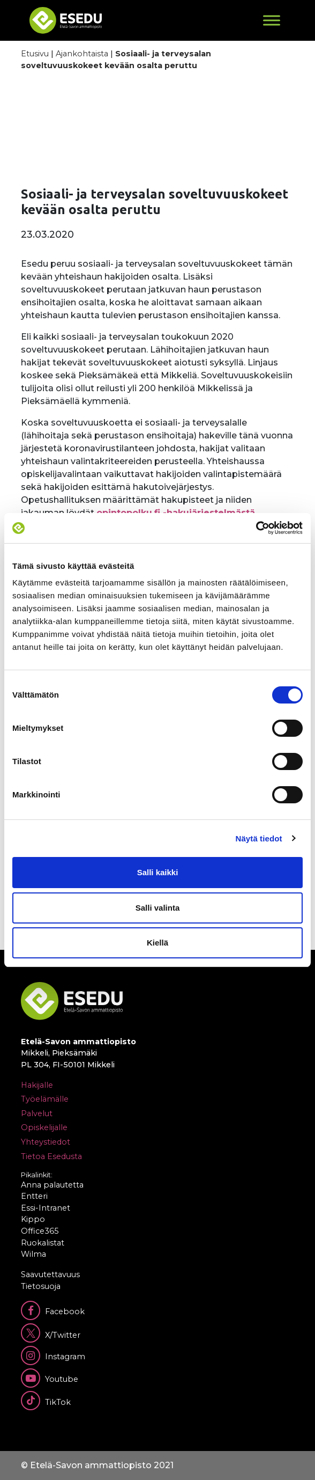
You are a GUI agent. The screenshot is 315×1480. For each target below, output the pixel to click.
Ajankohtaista (82, 53)
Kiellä (157, 942)
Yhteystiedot (45, 1142)
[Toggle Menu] (271, 20)
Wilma (33, 1254)
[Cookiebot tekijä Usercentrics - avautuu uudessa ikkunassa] (256, 528)
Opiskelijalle (44, 1127)
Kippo (33, 1219)
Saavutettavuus (50, 1274)
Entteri (34, 1196)
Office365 (39, 1231)
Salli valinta (158, 907)
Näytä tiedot (259, 838)
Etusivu (35, 53)
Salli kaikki (157, 872)
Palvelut (36, 1113)
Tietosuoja (41, 1286)
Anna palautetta (52, 1185)
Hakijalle (37, 1085)
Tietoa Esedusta (51, 1156)
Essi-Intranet (45, 1208)
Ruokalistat (42, 1243)
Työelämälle (45, 1099)
